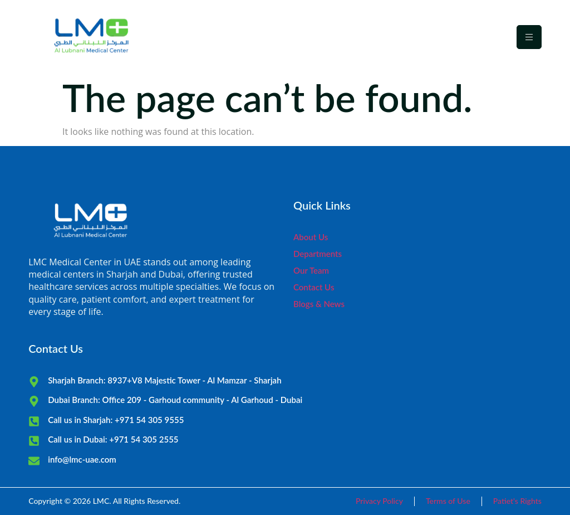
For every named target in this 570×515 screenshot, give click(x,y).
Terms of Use (448, 501)
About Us (310, 237)
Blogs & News (319, 304)
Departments (317, 254)
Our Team (311, 270)
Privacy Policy (379, 501)
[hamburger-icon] (529, 37)
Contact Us (313, 287)
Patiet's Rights (517, 501)
